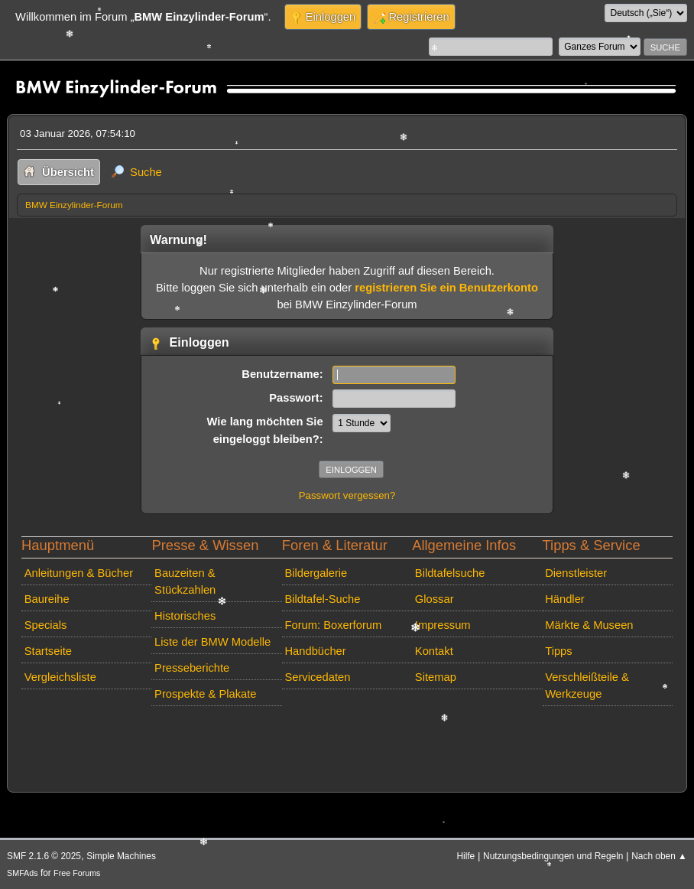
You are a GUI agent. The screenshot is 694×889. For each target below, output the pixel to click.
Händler (565, 599)
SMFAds (22, 873)
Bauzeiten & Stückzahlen (185, 581)
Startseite (48, 651)
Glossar (434, 599)
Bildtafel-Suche (322, 599)
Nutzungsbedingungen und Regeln (553, 856)
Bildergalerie (315, 573)
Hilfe (465, 856)
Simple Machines (121, 856)
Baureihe (47, 599)
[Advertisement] (295, 735)
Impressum (443, 625)
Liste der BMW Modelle (212, 642)
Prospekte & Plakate (205, 694)
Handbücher (314, 651)
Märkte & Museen (589, 625)
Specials (45, 625)
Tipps (558, 651)
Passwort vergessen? (347, 495)
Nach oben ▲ (659, 856)
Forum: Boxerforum (332, 625)
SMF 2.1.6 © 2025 (44, 856)
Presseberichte (191, 668)
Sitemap (435, 677)
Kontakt (434, 651)
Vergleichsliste (60, 677)
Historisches (185, 616)
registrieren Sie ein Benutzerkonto (446, 288)
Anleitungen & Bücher (78, 573)
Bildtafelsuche (450, 573)
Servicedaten (317, 677)
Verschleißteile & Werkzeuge (587, 685)
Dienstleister (576, 573)
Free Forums (77, 873)
